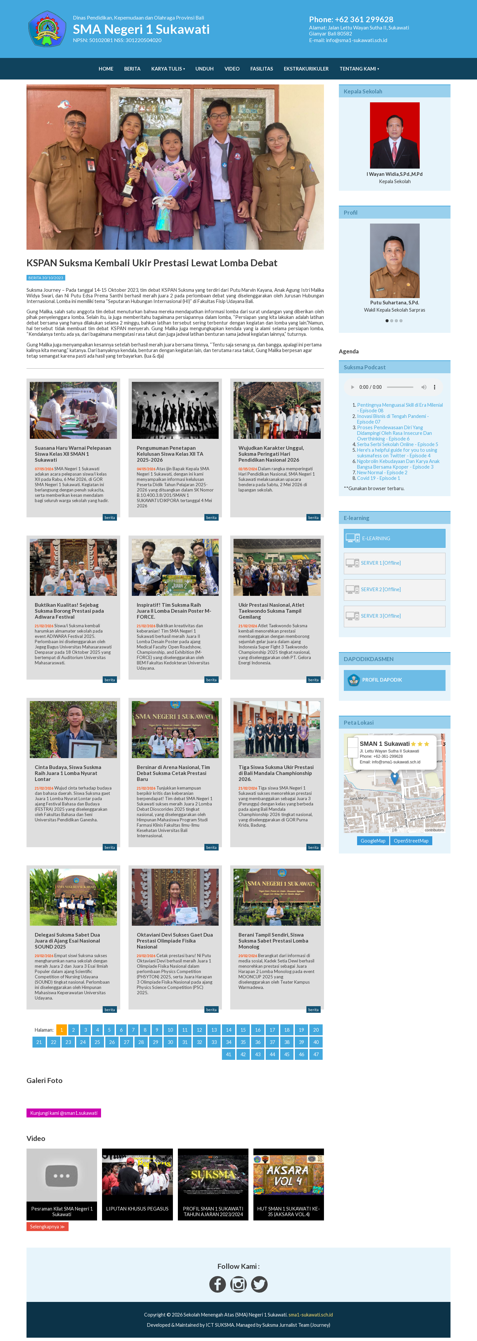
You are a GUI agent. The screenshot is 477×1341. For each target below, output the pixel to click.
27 (126, 1040)
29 (155, 1040)
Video (232, 65)
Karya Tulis (166, 65)
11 (184, 1028)
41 (228, 1053)
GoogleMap (373, 834)
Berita (132, 65)
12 (199, 1028)
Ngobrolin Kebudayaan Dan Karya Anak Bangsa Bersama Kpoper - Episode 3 (398, 457)
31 (184, 1040)
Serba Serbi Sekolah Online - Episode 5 (397, 437)
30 (170, 1040)
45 (287, 1053)
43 (257, 1053)
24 (82, 1040)
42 (243, 1053)
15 (243, 1028)
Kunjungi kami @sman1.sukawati (63, 1111)
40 (316, 1040)
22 (53, 1040)
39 (301, 1040)
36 (257, 1040)
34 (228, 1040)
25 (97, 1040)
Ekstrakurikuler (306, 65)
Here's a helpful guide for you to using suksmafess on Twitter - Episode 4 (397, 446)
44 (272, 1053)
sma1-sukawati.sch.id (311, 1313)
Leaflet (386, 823)
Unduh (204, 65)
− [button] (353, 746)
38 (287, 1040)
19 (301, 1028)
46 (301, 1053)
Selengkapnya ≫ (47, 1225)
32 (199, 1040)
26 (112, 1040)
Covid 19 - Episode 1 (378, 471)
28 (141, 1040)
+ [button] (353, 736)
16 (257, 1028)
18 (287, 1028)
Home (106, 65)
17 (272, 1028)
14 (228, 1028)
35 (243, 1040)
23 (68, 1040)
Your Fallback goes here (393, 380)
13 (214, 1028)
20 (316, 1028)
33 (214, 1040)
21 (39, 1040)
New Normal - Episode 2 (382, 466)
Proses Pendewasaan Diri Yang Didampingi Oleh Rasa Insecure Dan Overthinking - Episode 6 (394, 426)
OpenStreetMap (411, 823)
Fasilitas (261, 65)
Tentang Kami (358, 65)
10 (170, 1028)
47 (316, 1053)
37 (272, 1040)
